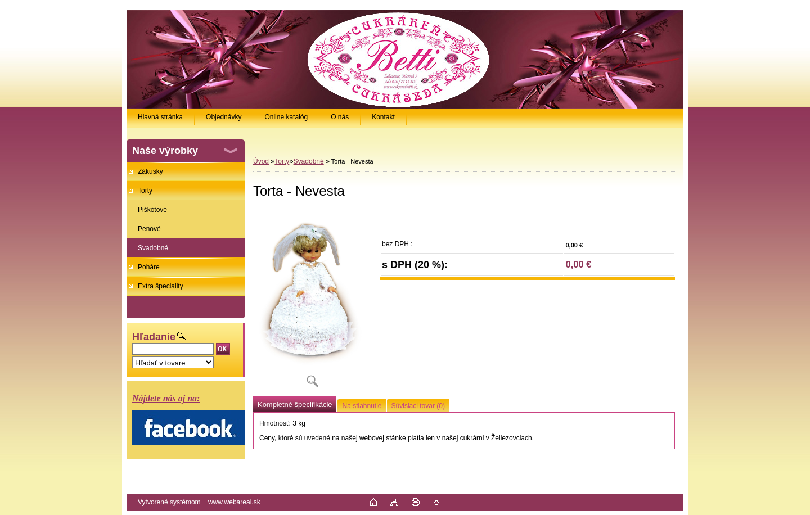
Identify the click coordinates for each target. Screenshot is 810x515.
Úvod (261, 161)
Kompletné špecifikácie (295, 404)
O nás (340, 117)
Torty (145, 191)
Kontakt (383, 117)
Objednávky (223, 117)
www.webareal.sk (234, 502)
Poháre (149, 267)
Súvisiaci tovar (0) (418, 406)
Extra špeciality (160, 286)
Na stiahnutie (361, 406)
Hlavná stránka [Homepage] (160, 117)
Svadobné (153, 248)
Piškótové (152, 210)
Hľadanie (154, 336)
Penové (149, 229)
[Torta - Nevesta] (312, 302)
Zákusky (150, 171)
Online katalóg (286, 117)
